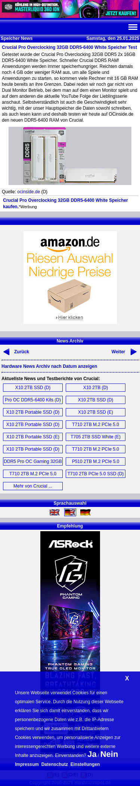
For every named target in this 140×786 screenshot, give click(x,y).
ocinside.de (28, 191)
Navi (132, 27)
